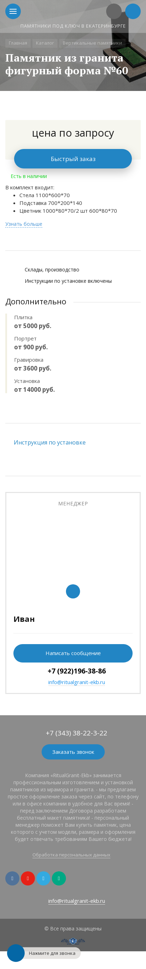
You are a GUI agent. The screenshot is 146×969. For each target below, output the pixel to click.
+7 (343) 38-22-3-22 (76, 733)
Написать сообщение (73, 652)
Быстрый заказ (73, 159)
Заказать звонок (73, 751)
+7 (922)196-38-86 (77, 671)
